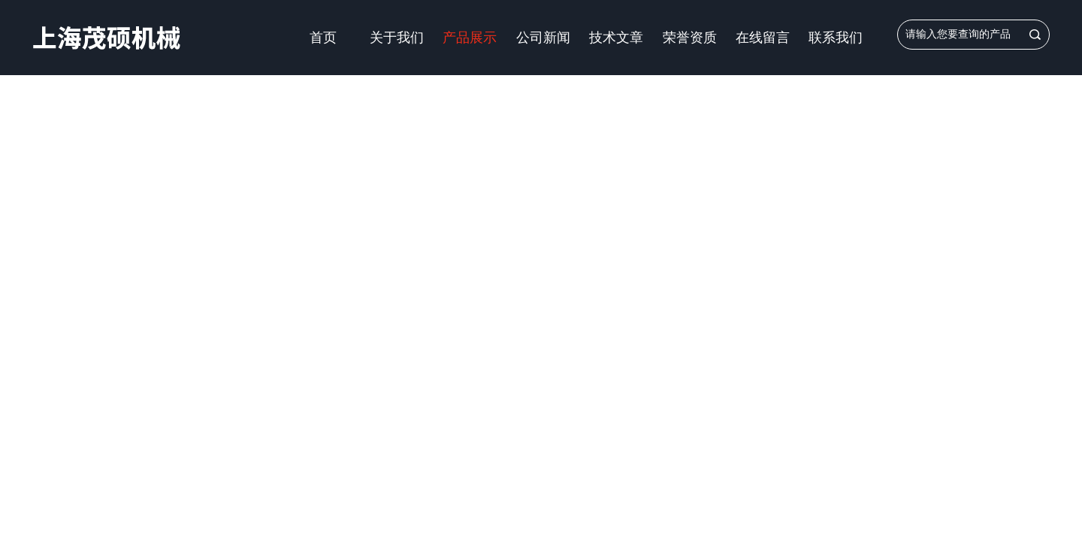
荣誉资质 (690, 37)
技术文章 (616, 37)
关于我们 (397, 37)
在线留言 (763, 37)
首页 (323, 37)
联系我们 (835, 37)
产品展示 (470, 37)
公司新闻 (543, 37)
